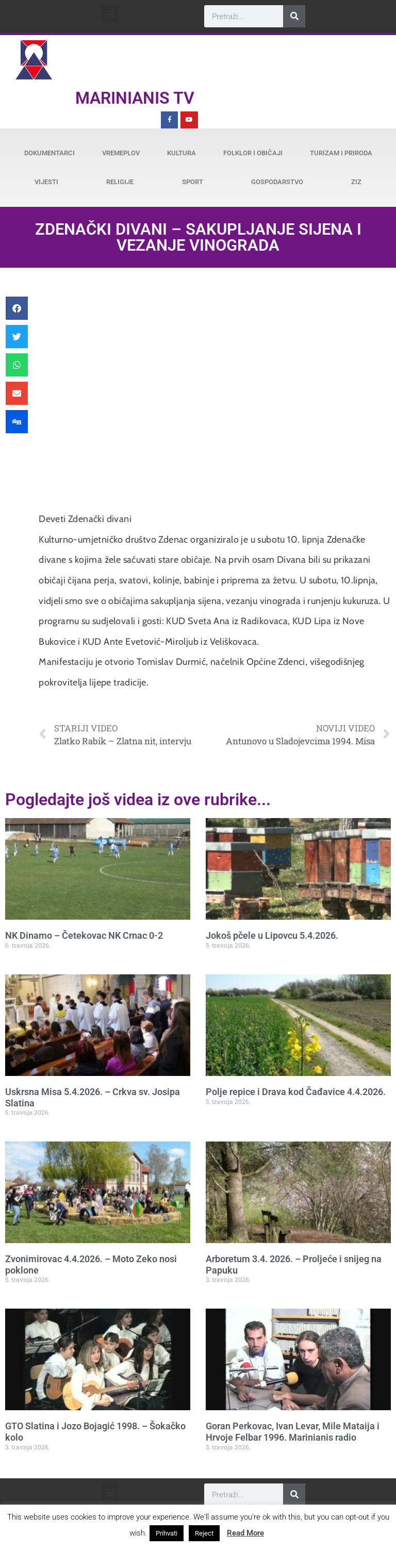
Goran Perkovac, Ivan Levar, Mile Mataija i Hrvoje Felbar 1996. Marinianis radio (293, 1432)
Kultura (181, 153)
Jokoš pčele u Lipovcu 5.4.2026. (272, 935)
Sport (192, 182)
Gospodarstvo (277, 182)
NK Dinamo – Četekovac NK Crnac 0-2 (84, 935)
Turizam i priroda (341, 153)
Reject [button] (204, 1533)
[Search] (294, 16)
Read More (245, 1533)
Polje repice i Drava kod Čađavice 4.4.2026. (296, 1091)
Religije (120, 182)
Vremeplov (121, 153)
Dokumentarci (49, 153)
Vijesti (46, 182)
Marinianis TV (134, 98)
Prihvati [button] (166, 1533)
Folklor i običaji (253, 153)
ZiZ (356, 182)
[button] (110, 13)
